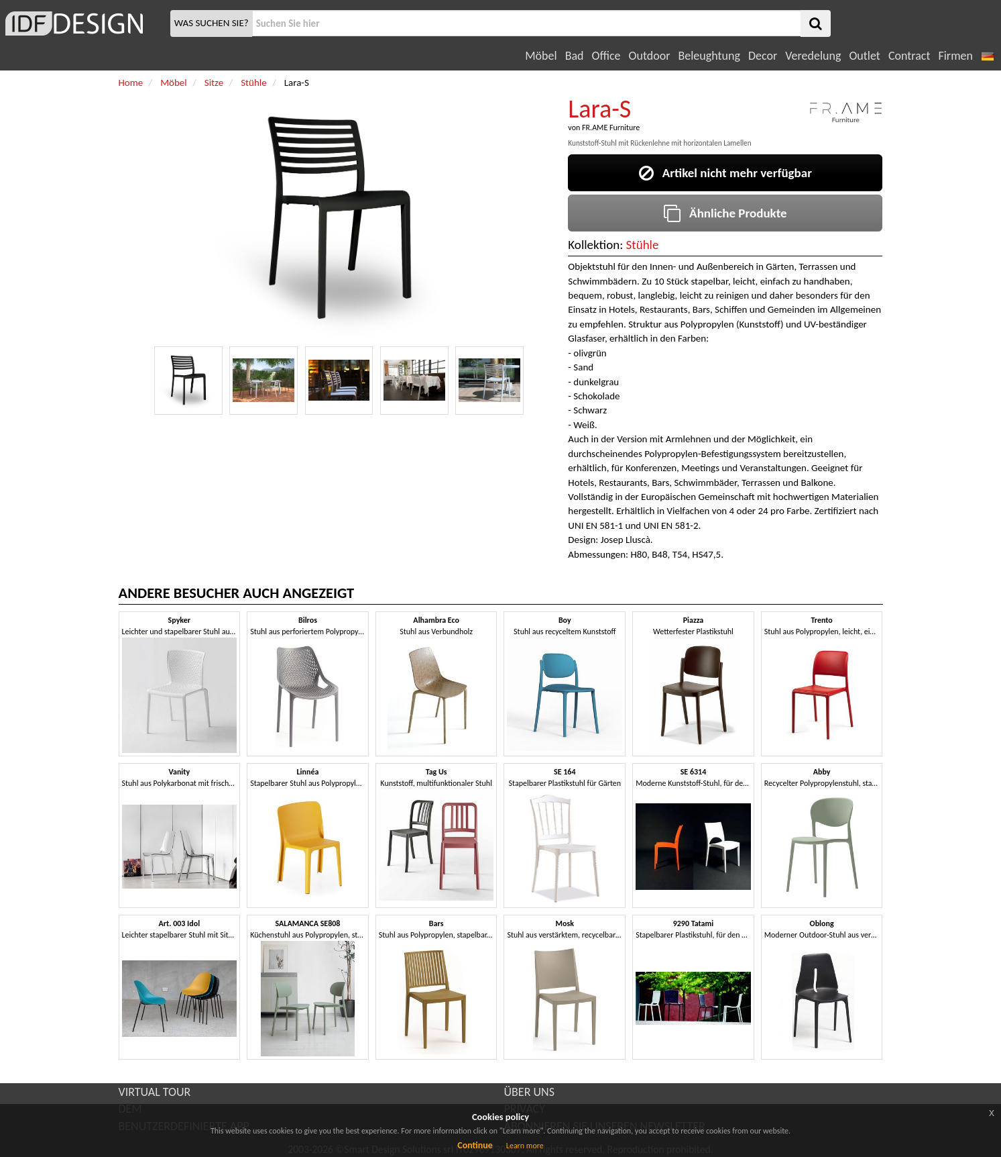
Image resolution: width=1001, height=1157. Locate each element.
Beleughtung (709, 55)
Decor (762, 55)
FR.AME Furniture (611, 127)
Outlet (864, 55)
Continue (475, 1145)
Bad (574, 55)
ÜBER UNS (529, 1092)
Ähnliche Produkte (725, 213)
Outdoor (649, 55)
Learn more (525, 1145)
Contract (909, 55)
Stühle (642, 244)
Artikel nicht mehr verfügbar (725, 173)
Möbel (540, 55)
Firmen (955, 55)
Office (606, 55)
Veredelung (813, 55)
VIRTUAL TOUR (155, 1092)
